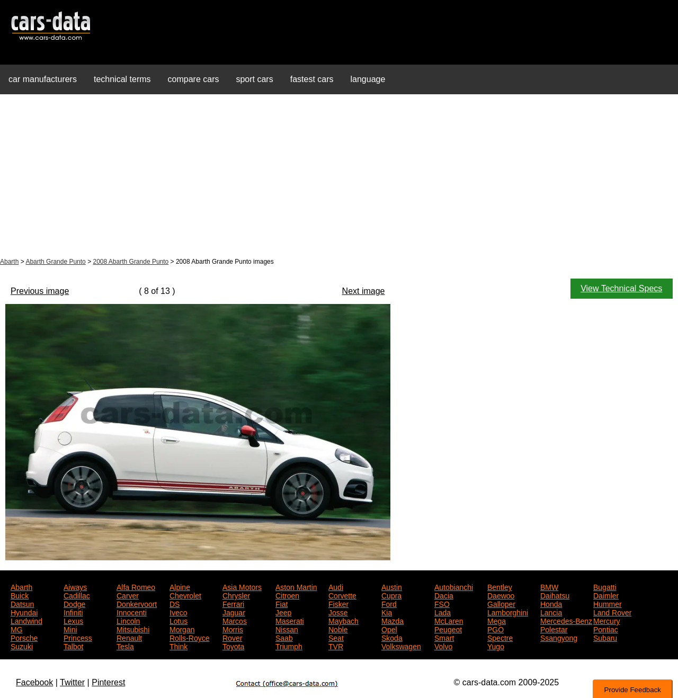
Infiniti (73, 611)
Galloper (501, 603)
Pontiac (605, 628)
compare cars (193, 79)
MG (17, 628)
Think (179, 645)
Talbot (73, 645)
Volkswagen (401, 645)
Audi (335, 586)
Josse (338, 611)
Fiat (281, 603)
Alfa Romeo (136, 586)
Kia (386, 611)
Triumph (288, 645)
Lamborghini (507, 611)
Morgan (182, 628)
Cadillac (77, 595)
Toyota (233, 645)
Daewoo (500, 595)
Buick (20, 595)
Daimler (606, 595)
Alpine (180, 586)
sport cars (254, 79)
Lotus (179, 620)
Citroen (287, 595)
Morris (232, 628)
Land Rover (612, 611)
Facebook (34, 682)
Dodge (74, 603)
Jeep (283, 611)
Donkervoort (137, 603)
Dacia (443, 595)
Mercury (606, 620)
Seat (336, 637)
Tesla (125, 645)
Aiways (75, 586)
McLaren (448, 620)
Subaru (605, 637)
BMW (549, 586)
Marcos (234, 620)
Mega (496, 620)
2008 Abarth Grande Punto (130, 261)
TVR (335, 645)
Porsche (24, 637)
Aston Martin (296, 586)
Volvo (443, 645)
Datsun (22, 603)
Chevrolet (185, 595)
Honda (551, 603)
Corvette (342, 595)
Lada (442, 611)
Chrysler (236, 595)
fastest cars (312, 79)
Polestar (553, 628)
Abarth (9, 261)
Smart (444, 637)
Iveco (178, 611)
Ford (389, 603)
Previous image (40, 291)
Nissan (286, 628)
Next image (363, 291)
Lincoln (128, 620)
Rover (232, 637)
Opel (389, 628)
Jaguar (233, 611)
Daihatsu (554, 595)
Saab (284, 637)
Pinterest (108, 682)
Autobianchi (453, 586)
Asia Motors (242, 586)
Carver (128, 595)
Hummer (607, 603)
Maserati (289, 620)
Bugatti (605, 586)
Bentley (499, 586)
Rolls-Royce (189, 637)
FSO (442, 603)
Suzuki (22, 645)
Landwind (26, 620)
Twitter (72, 682)
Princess (78, 637)
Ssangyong (558, 637)
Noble (338, 628)
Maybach (343, 620)
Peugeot (448, 628)
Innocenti (132, 611)
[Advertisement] (339, 177)
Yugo (495, 645)
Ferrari (233, 603)
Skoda (392, 637)
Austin (391, 586)
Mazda (392, 620)
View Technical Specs (621, 288)
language (368, 79)
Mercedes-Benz (566, 620)
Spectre (500, 637)
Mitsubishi (133, 628)
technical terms (122, 79)
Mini (70, 628)
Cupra (391, 595)
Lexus (73, 620)
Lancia (551, 611)
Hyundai (24, 611)
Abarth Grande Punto (55, 261)
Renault (129, 637)
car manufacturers (42, 79)
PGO (495, 628)
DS (175, 603)
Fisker (338, 603)
